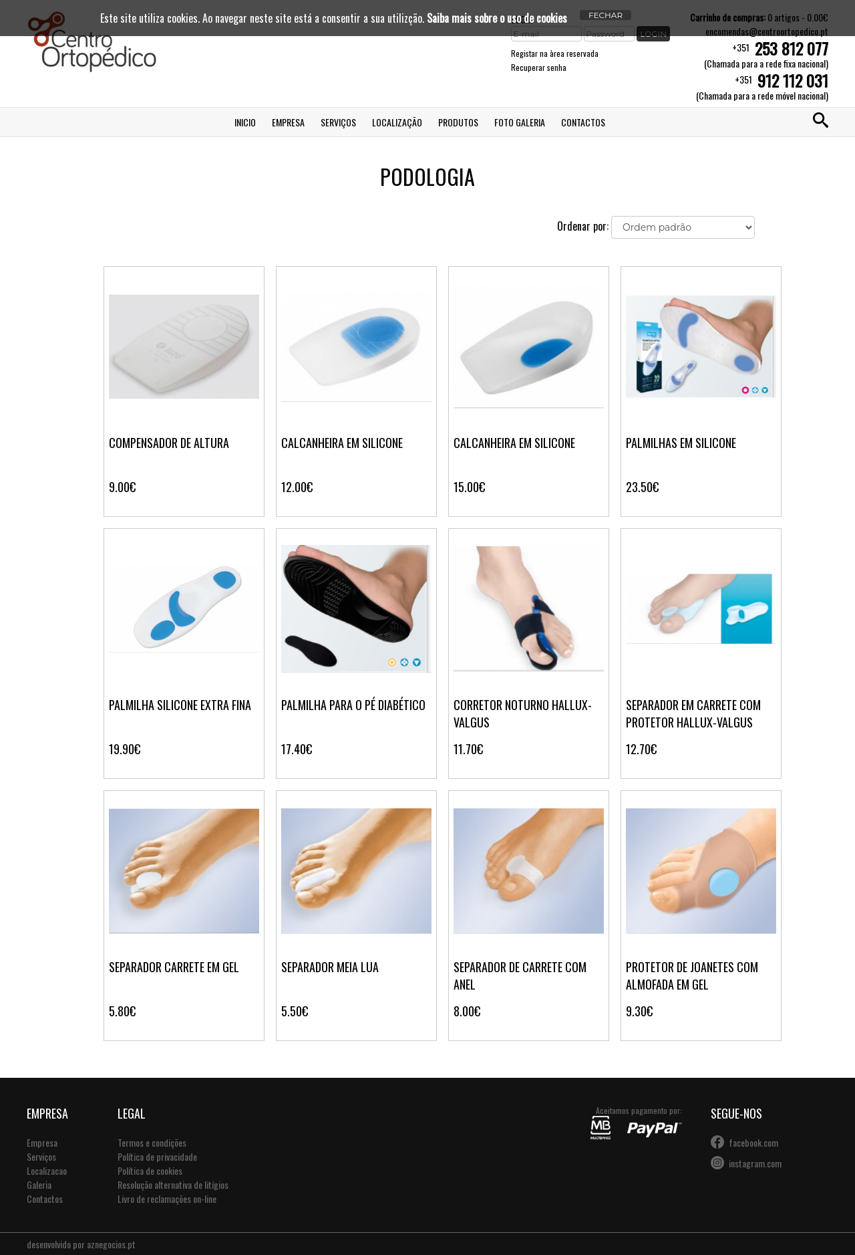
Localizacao (47, 1170)
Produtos (458, 122)
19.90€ (124, 749)
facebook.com (753, 1142)
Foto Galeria (519, 122)
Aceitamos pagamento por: (636, 1122)
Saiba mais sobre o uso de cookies (497, 18)
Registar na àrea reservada (554, 53)
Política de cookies (150, 1170)
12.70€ (641, 749)
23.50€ (642, 486)
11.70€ (468, 749)
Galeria (39, 1184)
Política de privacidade (157, 1156)
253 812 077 (791, 48)
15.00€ (469, 486)
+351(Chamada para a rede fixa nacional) (766, 54)
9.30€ (639, 1011)
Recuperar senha (538, 67)
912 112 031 (792, 80)
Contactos (583, 122)
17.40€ (296, 749)
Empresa (288, 122)
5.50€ (294, 1011)
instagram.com (755, 1163)
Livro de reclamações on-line (167, 1198)
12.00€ (297, 486)
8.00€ (467, 1011)
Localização (397, 122)
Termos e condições (152, 1142)
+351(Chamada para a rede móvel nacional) (762, 86)
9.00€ (122, 486)
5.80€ (122, 1011)
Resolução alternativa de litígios (173, 1184)
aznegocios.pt (111, 1244)
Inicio (245, 122)
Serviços (338, 122)
